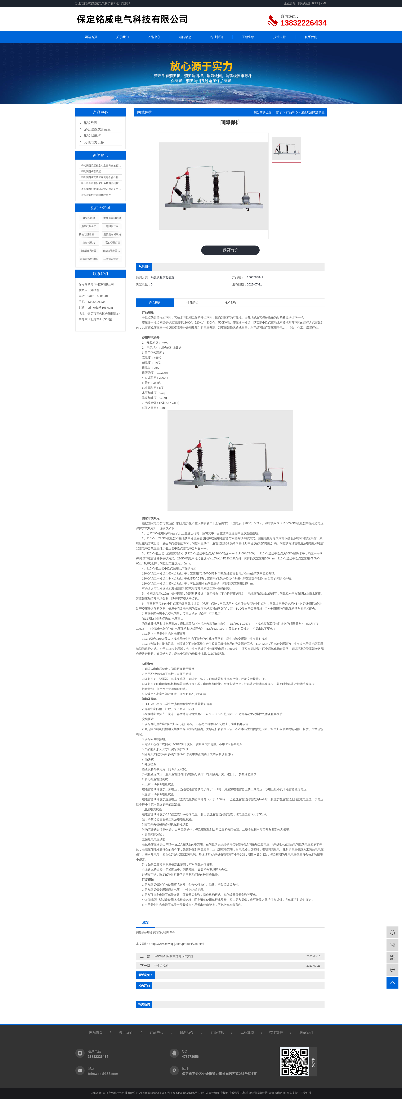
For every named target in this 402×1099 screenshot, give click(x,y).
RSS (315, 3)
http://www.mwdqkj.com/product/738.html (177, 943)
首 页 (279, 112)
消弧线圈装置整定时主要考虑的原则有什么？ (101, 165)
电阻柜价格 (88, 218)
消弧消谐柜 (92, 136)
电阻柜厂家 (112, 226)
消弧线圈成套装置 (97, 129)
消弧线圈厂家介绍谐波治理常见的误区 (101, 189)
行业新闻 (216, 37)
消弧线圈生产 (88, 226)
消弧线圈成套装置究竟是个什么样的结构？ (101, 177)
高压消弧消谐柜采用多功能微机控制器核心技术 (101, 183)
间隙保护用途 (144, 932)
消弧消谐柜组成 (89, 258)
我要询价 (230, 250)
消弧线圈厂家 (237, 1092)
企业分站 (290, 3)
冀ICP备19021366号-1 (186, 1092)
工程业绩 (248, 37)
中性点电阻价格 (112, 218)
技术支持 (279, 37)
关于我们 (122, 37)
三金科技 (305, 1092)
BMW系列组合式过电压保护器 (173, 956)
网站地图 (304, 3)
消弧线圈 (90, 123)
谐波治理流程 (112, 242)
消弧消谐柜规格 (112, 234)
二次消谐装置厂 (112, 258)
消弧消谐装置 (88, 250)
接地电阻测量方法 (89, 234)
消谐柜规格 (88, 242)
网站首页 (91, 37)
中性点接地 (161, 965)
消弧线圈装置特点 (112, 250)
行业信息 (217, 1032)
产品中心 (154, 37)
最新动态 (186, 1032)
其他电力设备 (94, 142)
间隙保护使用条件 (164, 932)
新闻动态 (185, 37)
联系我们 (311, 37)
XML (324, 3)
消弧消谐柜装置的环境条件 (96, 194)
